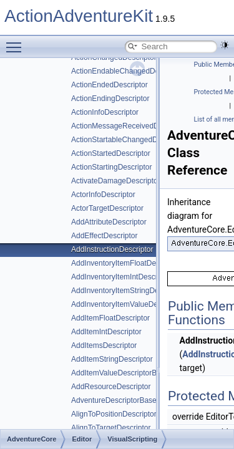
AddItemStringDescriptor (112, 359)
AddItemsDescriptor (104, 345)
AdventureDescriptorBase (114, 400)
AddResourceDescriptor (110, 386)
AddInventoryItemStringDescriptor (127, 290)
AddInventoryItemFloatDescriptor (125, 263)
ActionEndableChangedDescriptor (127, 71)
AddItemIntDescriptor (106, 331)
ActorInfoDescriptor (103, 194)
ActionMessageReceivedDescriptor (129, 126)
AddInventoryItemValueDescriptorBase (135, 304)
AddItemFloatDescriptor (110, 318)
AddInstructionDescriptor (112, 249)
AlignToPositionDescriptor (114, 414)
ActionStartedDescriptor (110, 153)
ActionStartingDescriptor (111, 167)
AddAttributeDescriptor (109, 222)
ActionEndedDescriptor (109, 84)
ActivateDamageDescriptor (115, 180)
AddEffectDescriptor (104, 235)
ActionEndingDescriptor (110, 98)
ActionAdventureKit (78, 16)
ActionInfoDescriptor (105, 112)
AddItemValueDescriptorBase (120, 373)
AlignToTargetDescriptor (110, 427)
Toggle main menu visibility (16, 42)
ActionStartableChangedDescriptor (129, 139)
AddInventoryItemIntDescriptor (121, 277)
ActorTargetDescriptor (107, 208)
